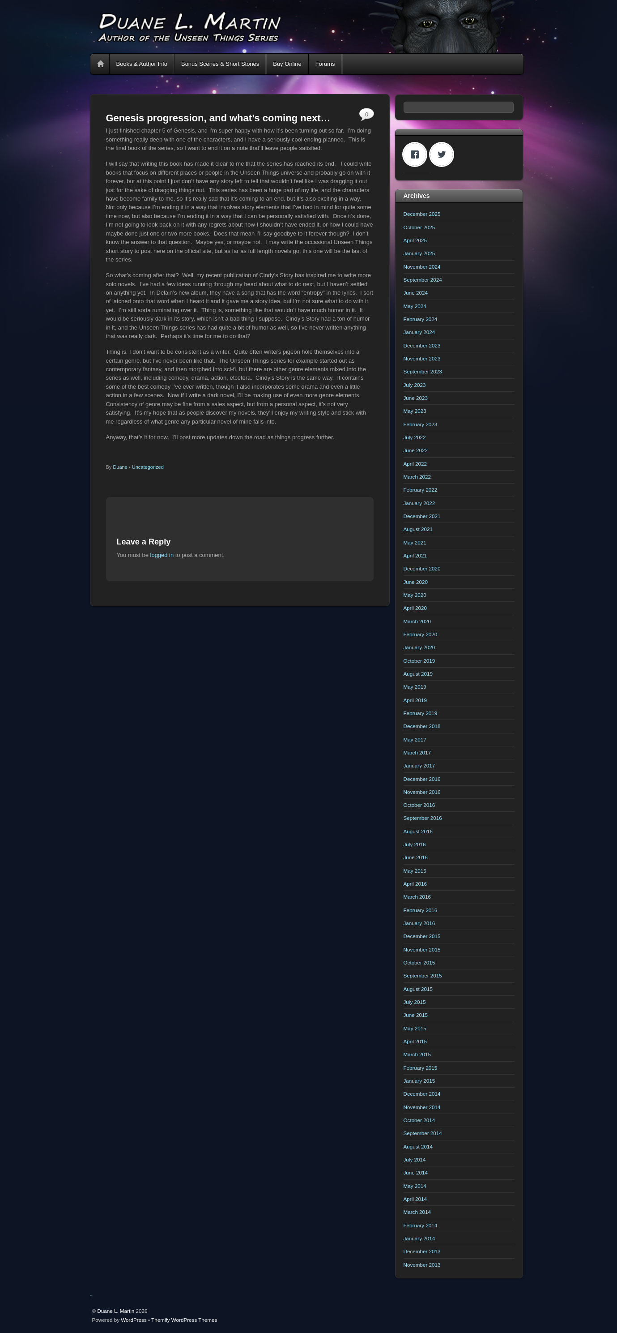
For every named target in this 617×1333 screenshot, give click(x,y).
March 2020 (417, 621)
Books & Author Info (142, 63)
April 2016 (415, 884)
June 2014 (416, 1172)
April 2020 (415, 608)
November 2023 (422, 358)
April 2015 (415, 1041)
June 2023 (416, 398)
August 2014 (418, 1146)
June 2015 (416, 1015)
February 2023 (421, 424)
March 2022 (417, 477)
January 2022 (419, 503)
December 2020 (422, 568)
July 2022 (415, 437)
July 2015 (415, 1002)
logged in (162, 555)
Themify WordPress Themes (184, 1320)
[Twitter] (443, 154)
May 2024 (415, 306)
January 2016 (419, 923)
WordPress (133, 1320)
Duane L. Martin (115, 1311)
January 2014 (419, 1238)
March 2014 (417, 1212)
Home (100, 64)
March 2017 (417, 752)
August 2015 (418, 989)
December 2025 (422, 214)
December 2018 (422, 726)
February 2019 (421, 713)
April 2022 (415, 464)
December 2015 (422, 936)
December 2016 (422, 779)
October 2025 (419, 227)
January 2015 (419, 1081)
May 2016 (415, 871)
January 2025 (419, 253)
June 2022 (416, 450)
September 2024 (423, 280)
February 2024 (421, 319)
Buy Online (287, 63)
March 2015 (417, 1054)
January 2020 (419, 647)
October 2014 (419, 1120)
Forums (325, 63)
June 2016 (416, 857)
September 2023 (423, 371)
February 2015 (421, 1068)
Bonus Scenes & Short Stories (220, 63)
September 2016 (423, 818)
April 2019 (415, 700)
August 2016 (418, 831)
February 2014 (421, 1225)
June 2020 (416, 582)
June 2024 (416, 293)
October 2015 (419, 962)
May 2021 (415, 542)
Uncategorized (148, 467)
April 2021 (415, 555)
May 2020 (415, 595)
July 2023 (415, 385)
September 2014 (423, 1133)
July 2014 (415, 1159)
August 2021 (418, 529)
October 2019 (419, 661)
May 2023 (415, 411)
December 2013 (422, 1251)
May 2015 (415, 1028)
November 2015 (422, 949)
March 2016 (417, 897)
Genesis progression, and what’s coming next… (218, 118)
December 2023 (422, 345)
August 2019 (418, 674)
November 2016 (422, 792)
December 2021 (422, 516)
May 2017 (415, 739)
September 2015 (423, 975)
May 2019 (415, 687)
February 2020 (421, 634)
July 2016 (415, 844)
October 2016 (419, 805)
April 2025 (415, 240)
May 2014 (415, 1186)
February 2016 (421, 910)
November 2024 (422, 267)
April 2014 (415, 1199)
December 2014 (422, 1094)
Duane (120, 467)
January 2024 (419, 332)
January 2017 (419, 765)
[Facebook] (417, 154)
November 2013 (422, 1265)
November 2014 (422, 1107)
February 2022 (421, 490)
